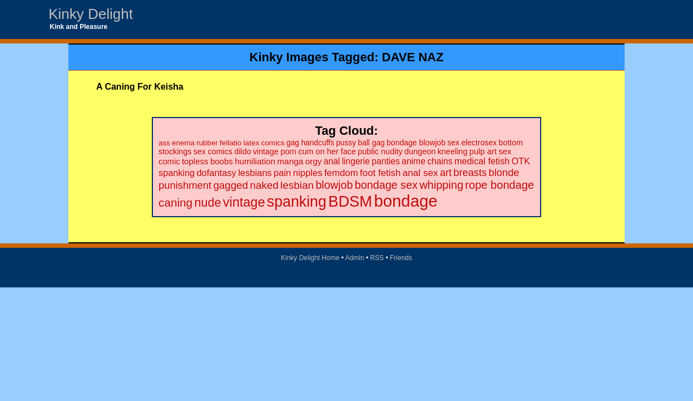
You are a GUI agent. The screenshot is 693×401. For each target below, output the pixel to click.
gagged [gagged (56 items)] (230, 185)
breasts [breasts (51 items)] (470, 172)
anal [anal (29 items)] (332, 161)
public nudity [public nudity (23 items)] (380, 151)
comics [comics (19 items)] (273, 143)
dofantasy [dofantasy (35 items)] (216, 173)
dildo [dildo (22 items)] (242, 151)
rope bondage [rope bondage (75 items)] (499, 185)
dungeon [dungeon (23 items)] (419, 151)
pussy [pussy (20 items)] (346, 143)
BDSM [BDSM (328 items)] (350, 201)
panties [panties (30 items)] (386, 161)
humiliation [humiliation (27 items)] (255, 161)
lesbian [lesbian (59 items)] (297, 185)
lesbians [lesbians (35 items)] (254, 173)
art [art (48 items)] (446, 172)
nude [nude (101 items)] (208, 202)
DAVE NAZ (413, 57)
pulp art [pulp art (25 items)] (483, 151)
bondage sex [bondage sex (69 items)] (386, 185)
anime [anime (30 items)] (413, 161)
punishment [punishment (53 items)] (185, 185)
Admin (354, 258)
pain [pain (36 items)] (282, 173)
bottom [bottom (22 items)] (511, 142)
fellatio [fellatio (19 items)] (230, 143)
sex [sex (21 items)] (453, 142)
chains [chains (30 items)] (439, 161)
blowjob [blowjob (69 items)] (334, 185)
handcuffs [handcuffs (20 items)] (317, 143)
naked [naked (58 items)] (264, 185)
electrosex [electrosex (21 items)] (479, 142)
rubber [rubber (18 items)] (207, 143)
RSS (377, 258)
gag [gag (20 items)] (292, 143)
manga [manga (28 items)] (290, 161)
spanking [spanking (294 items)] (296, 201)
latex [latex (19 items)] (252, 143)
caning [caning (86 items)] (175, 202)
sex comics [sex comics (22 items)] (213, 151)
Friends (401, 258)
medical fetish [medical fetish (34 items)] (481, 161)
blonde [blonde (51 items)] (504, 172)
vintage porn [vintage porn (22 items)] (274, 151)
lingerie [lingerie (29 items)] (356, 161)
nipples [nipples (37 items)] (308, 173)
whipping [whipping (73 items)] (441, 185)
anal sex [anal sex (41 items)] (420, 172)
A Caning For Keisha (140, 86)
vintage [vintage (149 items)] (244, 202)
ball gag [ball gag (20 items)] (371, 143)
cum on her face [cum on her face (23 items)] (327, 151)
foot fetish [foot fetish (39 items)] (380, 173)
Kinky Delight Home (310, 258)
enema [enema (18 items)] (183, 143)
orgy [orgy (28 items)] (313, 161)
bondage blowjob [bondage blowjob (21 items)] (416, 142)
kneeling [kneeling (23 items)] (453, 151)
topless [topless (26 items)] (195, 161)
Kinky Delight (90, 14)
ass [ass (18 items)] (164, 143)
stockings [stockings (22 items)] (175, 151)
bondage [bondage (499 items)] (405, 201)
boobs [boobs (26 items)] (221, 161)
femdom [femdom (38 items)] (341, 173)
